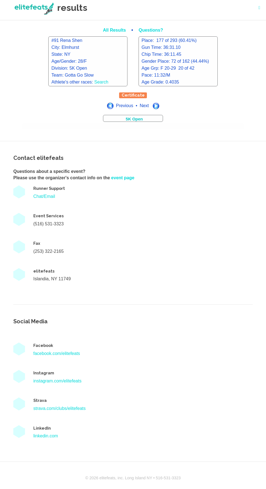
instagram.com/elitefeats (57, 381)
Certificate (133, 95)
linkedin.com (45, 435)
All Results (115, 30)
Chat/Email (44, 196)
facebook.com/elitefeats (56, 353)
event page (122, 177)
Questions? (151, 30)
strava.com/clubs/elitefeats (59, 408)
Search (101, 82)
